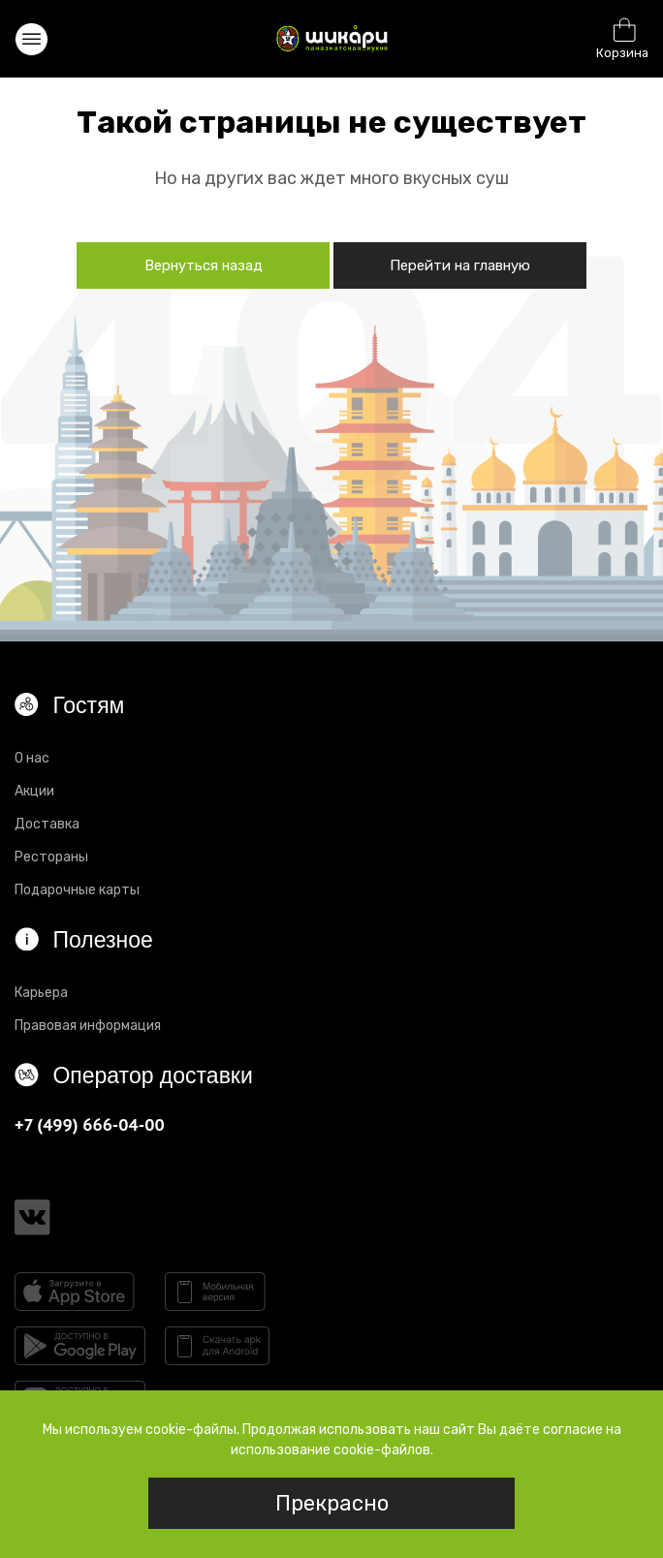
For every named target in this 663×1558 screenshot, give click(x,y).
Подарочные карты (77, 890)
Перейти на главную (460, 265)
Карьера (41, 992)
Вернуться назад (203, 265)
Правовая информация (88, 1025)
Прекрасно (332, 1503)
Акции (34, 791)
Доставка (47, 824)
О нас (32, 758)
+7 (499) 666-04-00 (90, 1124)
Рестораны (51, 857)
